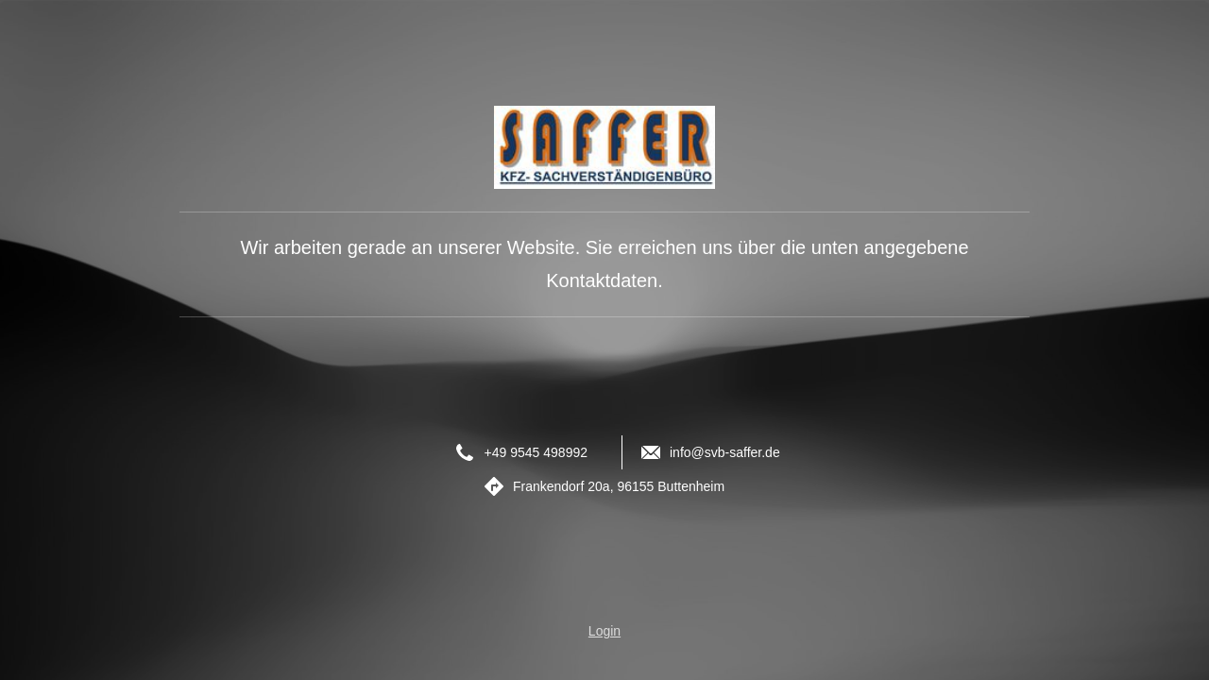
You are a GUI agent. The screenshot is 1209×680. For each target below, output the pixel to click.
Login (604, 630)
